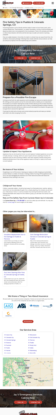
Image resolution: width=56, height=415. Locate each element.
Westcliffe (33, 356)
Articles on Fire (29, 7)
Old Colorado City (35, 340)
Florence (8, 345)
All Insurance (28, 324)
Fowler (8, 350)
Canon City (9, 337)
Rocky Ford (33, 348)
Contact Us (27, 3)
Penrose (32, 343)
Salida (31, 350)
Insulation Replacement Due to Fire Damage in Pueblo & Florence (14, 237)
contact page (11, 202)
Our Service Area (28, 332)
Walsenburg (33, 353)
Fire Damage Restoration (16, 7)
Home (5, 7)
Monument (33, 337)
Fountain (8, 348)
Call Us (20, 58)
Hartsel (8, 353)
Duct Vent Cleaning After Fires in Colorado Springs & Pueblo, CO (14, 277)
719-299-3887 (38, 3)
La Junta (8, 356)
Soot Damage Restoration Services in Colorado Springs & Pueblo (40, 237)
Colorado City (10, 340)
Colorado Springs (11, 343)
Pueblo (32, 345)
